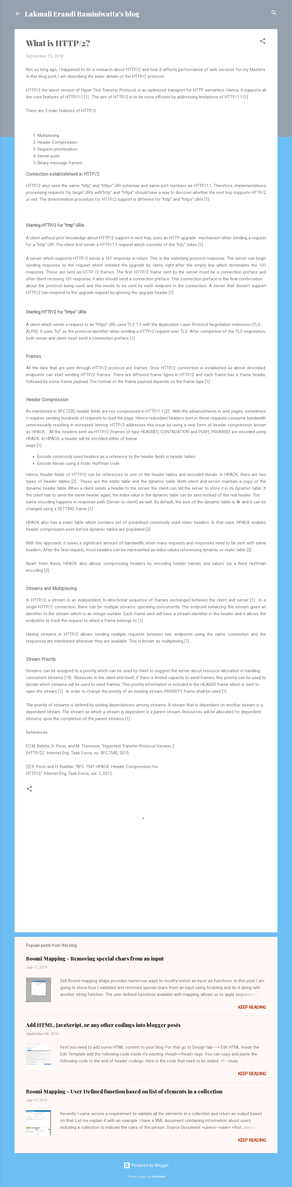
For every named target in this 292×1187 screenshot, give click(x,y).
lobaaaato (158, 1176)
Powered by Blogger (146, 1165)
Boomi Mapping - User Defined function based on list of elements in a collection (124, 1091)
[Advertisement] (146, 879)
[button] (262, 41)
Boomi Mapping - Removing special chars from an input (95, 958)
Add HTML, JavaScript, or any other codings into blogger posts (103, 1025)
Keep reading (252, 1007)
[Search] (274, 13)
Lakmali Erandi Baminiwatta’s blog (82, 13)
